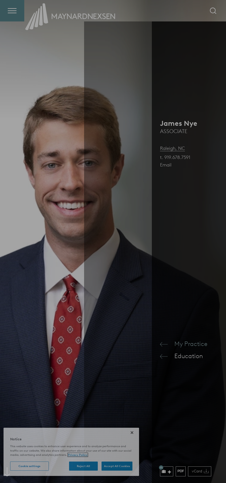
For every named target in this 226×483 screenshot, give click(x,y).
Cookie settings (29, 466)
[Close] (132, 432)
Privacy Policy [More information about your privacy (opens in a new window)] (78, 454)
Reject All (83, 466)
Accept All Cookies (117, 466)
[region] (71, 452)
